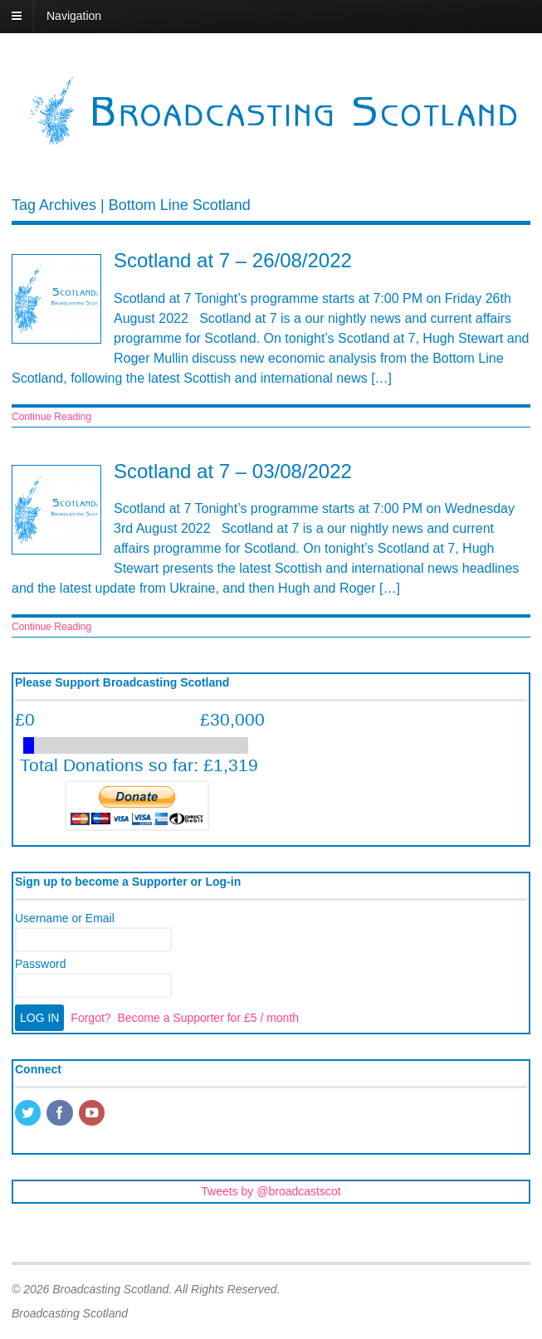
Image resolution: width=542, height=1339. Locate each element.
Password (40, 963)
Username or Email (65, 918)
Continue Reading (51, 417)
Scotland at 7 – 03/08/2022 (233, 471)
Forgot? (90, 1017)
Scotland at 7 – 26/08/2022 (233, 260)
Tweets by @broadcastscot (270, 1191)
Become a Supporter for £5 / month (208, 1017)
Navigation (73, 15)
